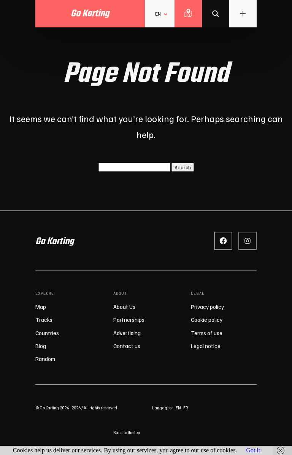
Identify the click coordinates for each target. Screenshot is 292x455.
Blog (40, 345)
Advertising (127, 332)
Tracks (43, 319)
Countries (47, 332)
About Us (124, 306)
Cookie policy (206, 319)
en (178, 407)
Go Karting (54, 241)
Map (40, 306)
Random (45, 358)
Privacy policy (207, 306)
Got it (253, 450)
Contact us (126, 345)
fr (185, 407)
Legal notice (206, 345)
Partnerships (128, 319)
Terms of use (206, 332)
